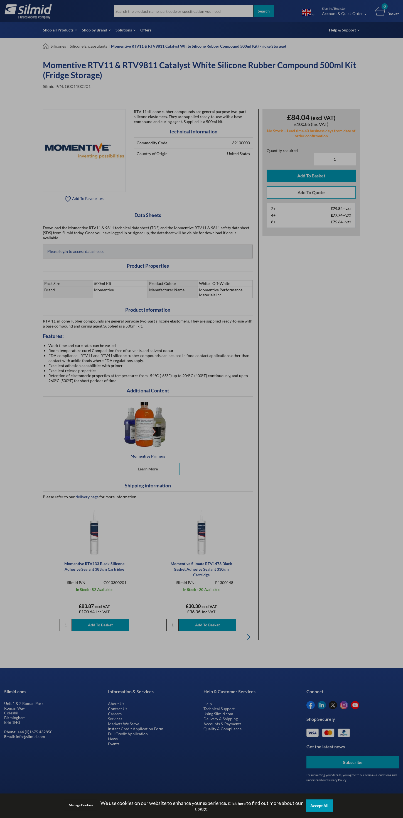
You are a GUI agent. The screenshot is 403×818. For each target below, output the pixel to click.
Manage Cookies (81, 805)
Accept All (319, 805)
